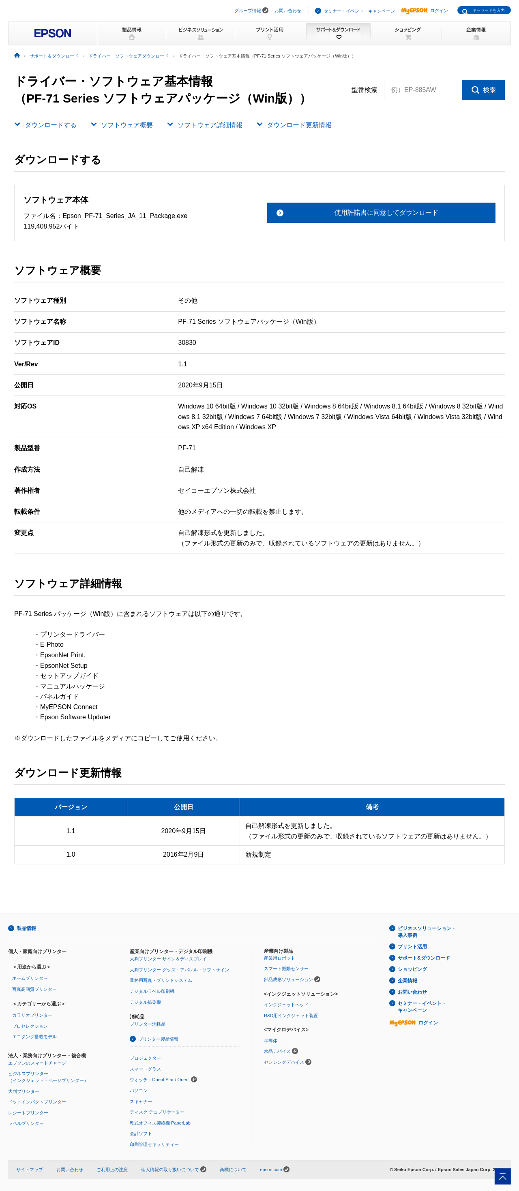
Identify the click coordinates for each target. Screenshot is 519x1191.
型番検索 (364, 90)
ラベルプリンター (26, 1123)
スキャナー (141, 1101)
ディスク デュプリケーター (157, 1112)
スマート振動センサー (286, 968)
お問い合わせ (288, 10)
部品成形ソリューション (288, 979)
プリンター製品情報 (158, 1039)
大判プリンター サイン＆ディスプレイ (168, 958)
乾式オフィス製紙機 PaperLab (160, 1122)
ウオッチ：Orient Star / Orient (160, 1079)
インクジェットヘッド (286, 1004)
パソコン (139, 1090)
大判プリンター (23, 1091)
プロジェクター (145, 1058)
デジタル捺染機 (145, 1002)
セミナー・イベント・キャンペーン (359, 11)
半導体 (270, 1040)
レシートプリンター (28, 1112)
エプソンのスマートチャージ (37, 1063)
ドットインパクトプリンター (37, 1101)
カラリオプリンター (32, 1015)
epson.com (271, 1169)
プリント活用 (412, 946)
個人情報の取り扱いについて (173, 1169)
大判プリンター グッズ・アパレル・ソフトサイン (179, 969)
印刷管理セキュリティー (154, 1144)
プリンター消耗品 (147, 1024)
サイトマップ (29, 1169)
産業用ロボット (279, 958)
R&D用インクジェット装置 (291, 1015)
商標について (233, 1169)
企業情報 (407, 981)
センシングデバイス (284, 1062)
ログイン (424, 10)
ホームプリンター (30, 978)
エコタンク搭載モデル (34, 1036)
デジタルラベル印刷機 (152, 991)
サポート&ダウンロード (424, 958)
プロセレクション (30, 1026)
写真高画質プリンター (34, 989)
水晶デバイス (277, 1051)
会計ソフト (141, 1133)
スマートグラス (145, 1069)
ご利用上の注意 (112, 1169)
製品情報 (26, 928)
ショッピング (412, 969)
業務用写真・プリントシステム (161, 980)
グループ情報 (247, 10)
